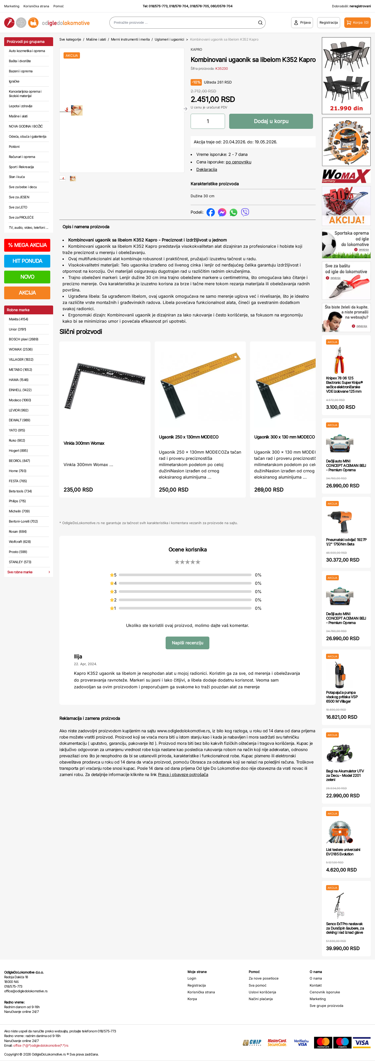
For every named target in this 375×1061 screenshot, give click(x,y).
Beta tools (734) (20, 491)
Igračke (14, 81)
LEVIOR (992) (18, 410)
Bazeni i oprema (20, 71)
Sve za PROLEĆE (21, 217)
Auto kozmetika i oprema (27, 51)
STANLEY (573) (20, 562)
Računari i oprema (22, 157)
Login (192, 978)
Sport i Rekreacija (21, 167)
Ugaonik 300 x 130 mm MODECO (284, 437)
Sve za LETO (18, 207)
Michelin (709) (19, 511)
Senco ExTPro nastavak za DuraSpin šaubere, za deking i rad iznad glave (345, 928)
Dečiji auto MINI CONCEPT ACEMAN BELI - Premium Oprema (346, 465)
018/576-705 (199, 6)
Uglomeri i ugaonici (169, 39)
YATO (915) (17, 430)
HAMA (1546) (19, 380)
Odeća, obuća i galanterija (27, 136)
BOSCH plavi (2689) (23, 339)
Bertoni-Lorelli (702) (23, 521)
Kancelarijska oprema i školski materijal (25, 93)
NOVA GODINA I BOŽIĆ (26, 126)
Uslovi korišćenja (262, 992)
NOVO (27, 277)
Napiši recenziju (187, 642)
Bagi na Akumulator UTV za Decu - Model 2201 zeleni (345, 775)
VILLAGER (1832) (21, 359)
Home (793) (18, 471)
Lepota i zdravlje (20, 106)
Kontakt (316, 985)
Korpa (192, 999)
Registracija (197, 985)
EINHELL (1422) (20, 390)
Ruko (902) (17, 440)
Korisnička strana (36, 6)
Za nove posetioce (264, 978)
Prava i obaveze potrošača (183, 774)
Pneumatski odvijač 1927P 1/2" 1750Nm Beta (346, 541)
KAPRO (196, 49)
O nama (316, 978)
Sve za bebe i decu (23, 187)
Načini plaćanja (261, 999)
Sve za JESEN (19, 197)
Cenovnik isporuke (325, 992)
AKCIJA (27, 293)
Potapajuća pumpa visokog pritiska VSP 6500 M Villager (342, 696)
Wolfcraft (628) (20, 541)
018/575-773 (158, 6)
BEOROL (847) (19, 461)
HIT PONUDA (27, 261)
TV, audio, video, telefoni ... (28, 227)
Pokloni (14, 146)
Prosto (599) (18, 552)
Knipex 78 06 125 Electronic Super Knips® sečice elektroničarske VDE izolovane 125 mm (344, 384)
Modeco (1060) (20, 400)
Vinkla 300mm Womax (84, 443)
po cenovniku (238, 161)
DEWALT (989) (19, 420)
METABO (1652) (20, 369)
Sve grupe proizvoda (326, 1005)
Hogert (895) (18, 450)
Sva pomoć (257, 985)
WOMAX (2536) (21, 349)
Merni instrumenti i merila (130, 39)
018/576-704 (178, 6)
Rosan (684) (18, 531)
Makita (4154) (18, 319)
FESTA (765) (18, 481)
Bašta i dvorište (20, 61)
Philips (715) (17, 501)
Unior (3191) (17, 329)
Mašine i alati (18, 116)
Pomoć (58, 6)
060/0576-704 (221, 6)
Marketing (11, 6)
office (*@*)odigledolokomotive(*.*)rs (40, 1045)
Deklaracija (206, 169)
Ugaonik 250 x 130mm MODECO (188, 437)
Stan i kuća (16, 177)
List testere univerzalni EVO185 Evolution (343, 851)
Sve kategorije (70, 39)
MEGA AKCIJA (27, 245)
